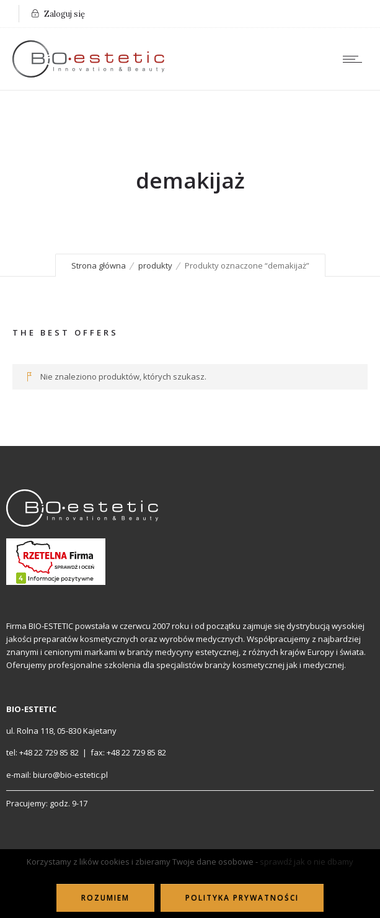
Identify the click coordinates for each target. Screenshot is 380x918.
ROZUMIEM (105, 898)
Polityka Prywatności (242, 898)
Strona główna (98, 265)
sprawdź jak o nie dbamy (306, 861)
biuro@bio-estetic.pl (70, 774)
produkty (155, 265)
